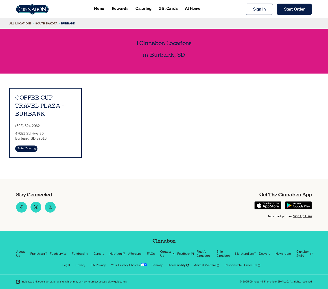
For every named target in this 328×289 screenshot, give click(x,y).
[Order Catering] (26, 149)
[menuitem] (20, 254)
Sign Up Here (302, 216)
